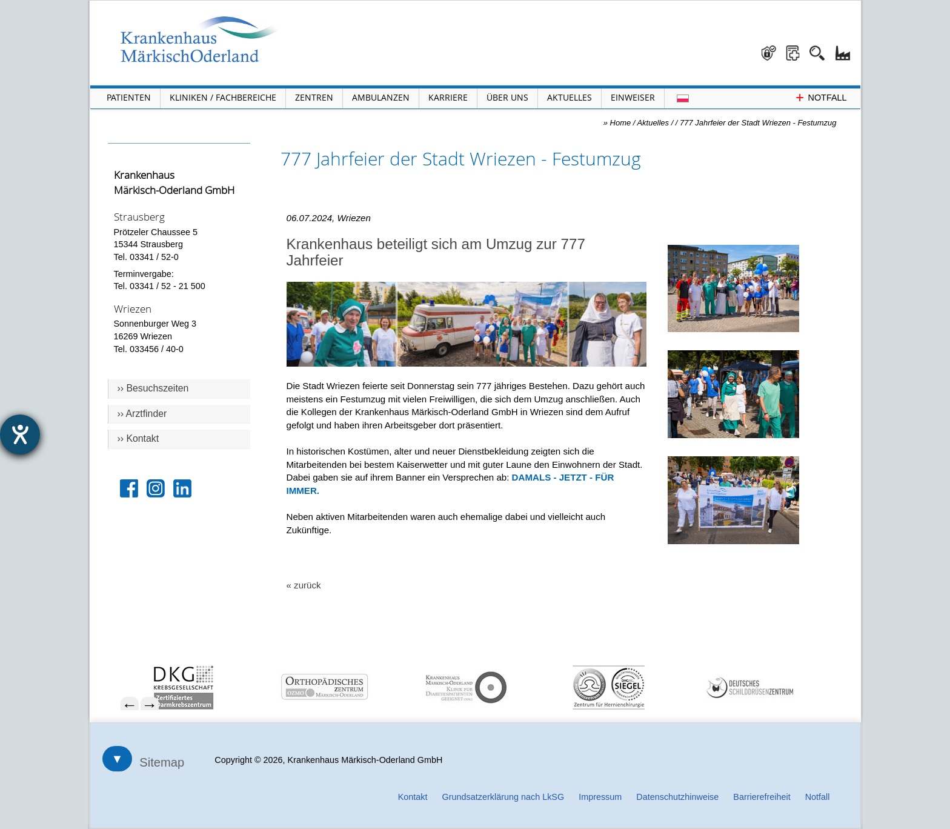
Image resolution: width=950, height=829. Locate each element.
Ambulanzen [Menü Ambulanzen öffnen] (381, 97)
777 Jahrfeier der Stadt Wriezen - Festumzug (758, 122)
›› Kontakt (138, 438)
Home (620, 122)
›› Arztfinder (142, 413)
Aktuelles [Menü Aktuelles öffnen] (569, 97)
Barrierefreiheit (761, 797)
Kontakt (413, 797)
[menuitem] (249, 687)
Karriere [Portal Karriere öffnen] (448, 97)
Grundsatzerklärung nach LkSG (503, 797)
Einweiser (633, 97)
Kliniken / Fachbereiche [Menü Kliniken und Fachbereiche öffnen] (223, 97)
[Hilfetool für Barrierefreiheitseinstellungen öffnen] (20, 434)
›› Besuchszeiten (153, 388)
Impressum (600, 797)
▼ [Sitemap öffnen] (117, 758)
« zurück (304, 585)
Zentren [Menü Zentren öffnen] (314, 97)
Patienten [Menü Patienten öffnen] (129, 97)
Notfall (817, 797)
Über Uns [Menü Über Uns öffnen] (507, 97)
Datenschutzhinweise (677, 797)
